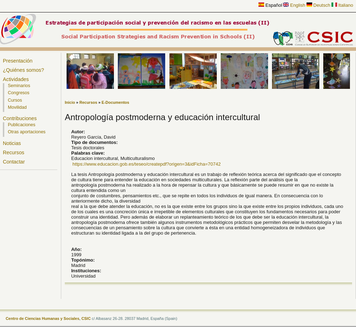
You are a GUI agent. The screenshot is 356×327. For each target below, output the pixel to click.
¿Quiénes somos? (23, 70)
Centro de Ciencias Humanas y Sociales (42, 318)
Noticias (12, 143)
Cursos (15, 100)
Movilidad (17, 107)
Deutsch (318, 5)
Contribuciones (20, 118)
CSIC (86, 318)
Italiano (342, 5)
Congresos (19, 92)
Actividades (16, 79)
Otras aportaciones (27, 131)
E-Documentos (115, 102)
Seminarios (19, 85)
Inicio (70, 102)
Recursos (13, 152)
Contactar (14, 162)
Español (270, 5)
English (294, 5)
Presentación (17, 61)
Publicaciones (21, 124)
